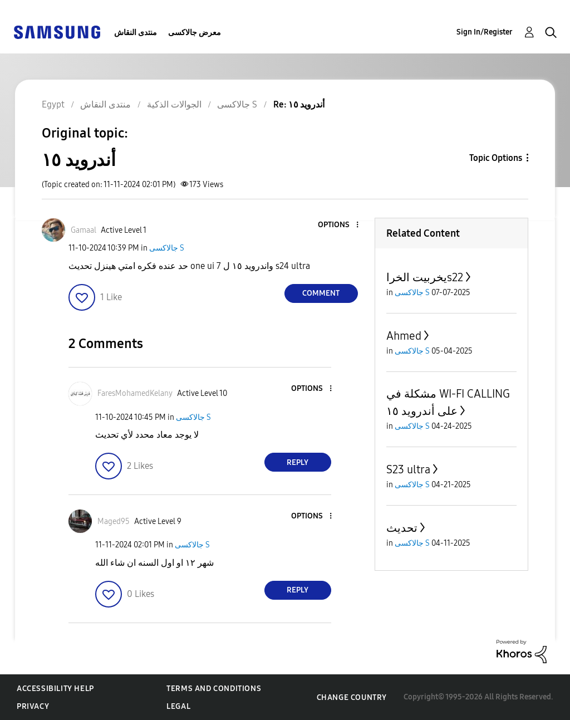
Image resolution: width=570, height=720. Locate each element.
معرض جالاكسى (194, 32)
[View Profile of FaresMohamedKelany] (135, 393)
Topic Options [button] (495, 158)
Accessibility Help (55, 688)
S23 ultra (408, 469)
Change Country (352, 697)
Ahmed (403, 335)
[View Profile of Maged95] (113, 521)
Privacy (33, 706)
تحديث (401, 528)
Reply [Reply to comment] (297, 462)
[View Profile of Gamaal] (83, 230)
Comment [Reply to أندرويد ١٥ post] (321, 293)
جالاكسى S (166, 248)
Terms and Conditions (213, 688)
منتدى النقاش (135, 32)
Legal (178, 706)
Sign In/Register (484, 32)
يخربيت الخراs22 (424, 277)
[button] (338, 225)
